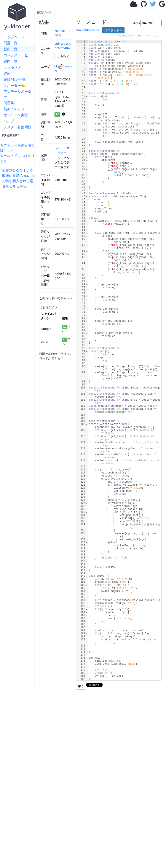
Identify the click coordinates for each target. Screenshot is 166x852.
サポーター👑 (14, 85)
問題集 (9, 102)
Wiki (7, 73)
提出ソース (44, 12)
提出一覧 (11, 49)
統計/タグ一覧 (15, 79)
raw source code (87, 30)
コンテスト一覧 (16, 55)
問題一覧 (11, 43)
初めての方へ (14, 108)
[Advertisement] (18, 254)
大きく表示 (113, 30)
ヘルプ (9, 121)
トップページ (14, 36)
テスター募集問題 (17, 127)
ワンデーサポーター (17, 94)
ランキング (12, 67)
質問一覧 (11, 61)
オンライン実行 (16, 115)
